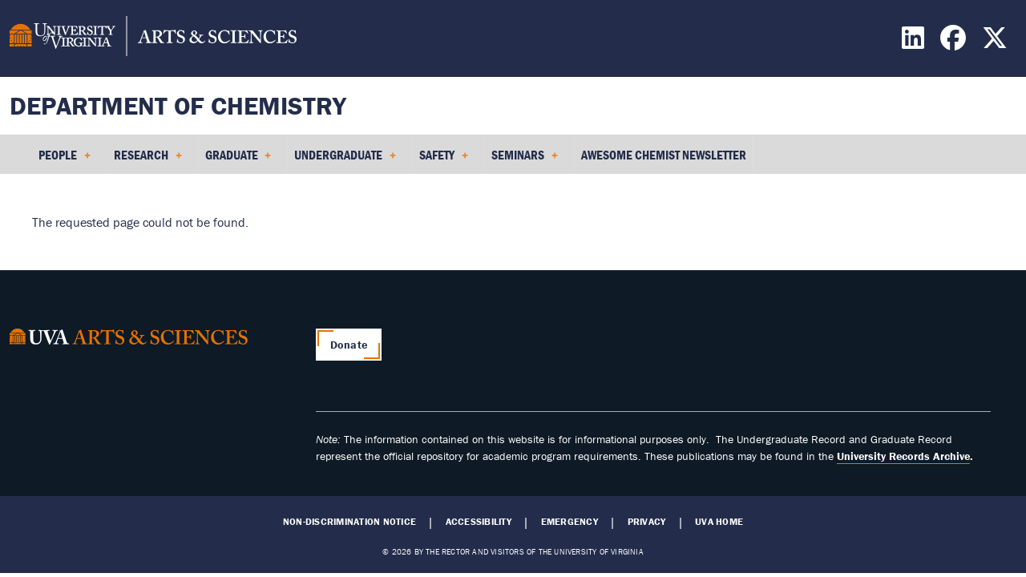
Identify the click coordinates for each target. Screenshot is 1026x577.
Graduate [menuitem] (238, 160)
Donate (349, 344)
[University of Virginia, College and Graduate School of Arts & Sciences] (153, 38)
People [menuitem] (64, 160)
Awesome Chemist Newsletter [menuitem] (663, 155)
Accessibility (478, 521)
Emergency (569, 521)
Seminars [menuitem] (524, 160)
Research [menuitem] (147, 160)
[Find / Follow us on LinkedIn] (915, 42)
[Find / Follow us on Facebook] (955, 42)
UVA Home (719, 521)
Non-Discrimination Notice (349, 521)
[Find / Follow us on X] (997, 42)
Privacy (647, 521)
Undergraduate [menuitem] (345, 160)
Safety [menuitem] (444, 160)
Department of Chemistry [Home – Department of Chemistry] (178, 105)
